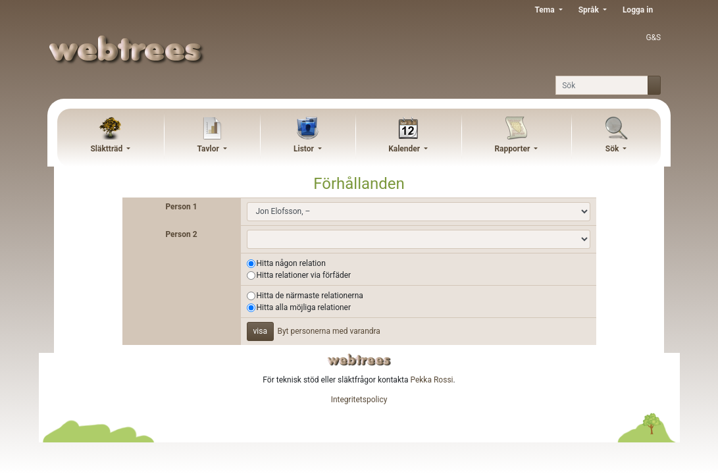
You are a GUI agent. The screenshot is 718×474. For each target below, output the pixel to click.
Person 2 (181, 234)
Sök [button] (613, 148)
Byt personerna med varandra (328, 331)
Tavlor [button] (209, 148)
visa (260, 331)
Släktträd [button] (107, 148)
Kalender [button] (405, 148)
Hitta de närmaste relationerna (310, 295)
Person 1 (181, 206)
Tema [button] (545, 9)
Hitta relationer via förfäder (304, 275)
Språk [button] (589, 9)
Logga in (638, 9)
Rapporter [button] (513, 148)
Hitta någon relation (291, 263)
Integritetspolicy (359, 399)
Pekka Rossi (431, 379)
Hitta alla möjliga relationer (304, 307)
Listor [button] (305, 148)
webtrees (359, 360)
